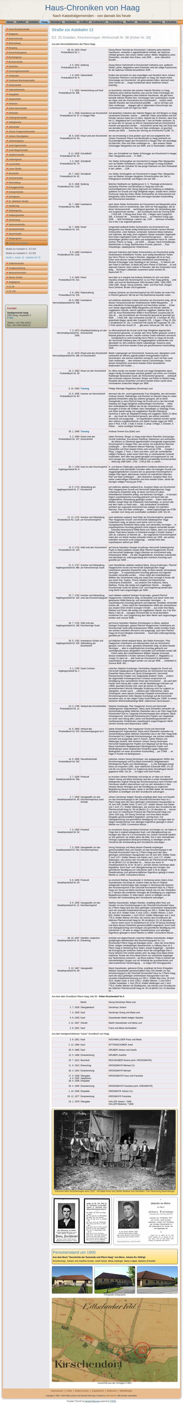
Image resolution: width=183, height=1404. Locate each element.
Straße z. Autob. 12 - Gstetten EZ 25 (23, 257)
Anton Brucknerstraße (19, 29)
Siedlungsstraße (16, 215)
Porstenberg (115, 22)
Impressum (57, 1390)
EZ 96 (11, 286)
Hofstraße (13, 113)
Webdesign (126, 1390)
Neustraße (14, 173)
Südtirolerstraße (16, 263)
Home (10, 22)
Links (69, 1390)
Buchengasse (15, 57)
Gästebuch (98, 1390)
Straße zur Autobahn (18, 243)
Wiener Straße (15, 277)
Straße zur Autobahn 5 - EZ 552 (21, 253)
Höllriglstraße (15, 122)
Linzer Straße (15, 168)
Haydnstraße (15, 99)
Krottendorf (98, 22)
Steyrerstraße (15, 234)
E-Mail (10, 318)
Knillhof (84, 22)
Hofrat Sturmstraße (18, 108)
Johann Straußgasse (18, 136)
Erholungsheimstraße (19, 71)
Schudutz (170, 22)
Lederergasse (15, 159)
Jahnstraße (14, 127)
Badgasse (13, 34)
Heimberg (56, 22)
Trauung (85, 388)
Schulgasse (14, 196)
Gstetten (33, 22)
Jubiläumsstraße (16, 155)
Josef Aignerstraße (17, 145)
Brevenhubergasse (18, 52)
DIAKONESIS (111, 1396)
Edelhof (21, 22)
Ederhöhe (13, 66)
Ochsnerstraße (16, 178)
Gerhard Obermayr (92, 1401)
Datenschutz (82, 1390)
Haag (44, 22)
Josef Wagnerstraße (18, 150)
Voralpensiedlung (17, 268)
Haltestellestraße (17, 89)
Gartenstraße (15, 85)
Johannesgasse (16, 141)
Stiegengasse (15, 238)
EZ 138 (12, 291)
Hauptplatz (14, 94)
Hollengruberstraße (18, 117)
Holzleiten (71, 22)
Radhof (130, 22)
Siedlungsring (15, 210)
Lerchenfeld (14, 164)
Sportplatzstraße (16, 229)
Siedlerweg (14, 206)
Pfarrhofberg (15, 182)
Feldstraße (14, 76)
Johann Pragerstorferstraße (22, 131)
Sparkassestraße (17, 224)
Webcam (112, 1390)
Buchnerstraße (16, 62)
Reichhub (143, 22)
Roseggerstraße (16, 187)
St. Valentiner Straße (18, 201)
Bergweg (13, 48)
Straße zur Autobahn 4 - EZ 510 (21, 249)
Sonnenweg (14, 220)
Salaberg (157, 22)
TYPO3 (113, 1401)
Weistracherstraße (17, 273)
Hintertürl (13, 103)
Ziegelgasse (14, 282)
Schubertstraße (16, 192)
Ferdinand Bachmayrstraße (21, 80)
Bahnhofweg (15, 43)
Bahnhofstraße (16, 38)
